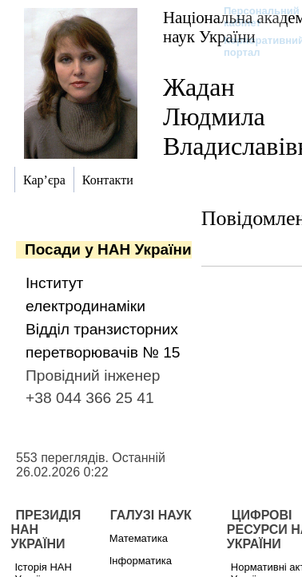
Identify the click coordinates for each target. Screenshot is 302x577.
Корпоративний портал (254, 46)
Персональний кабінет (254, 17)
